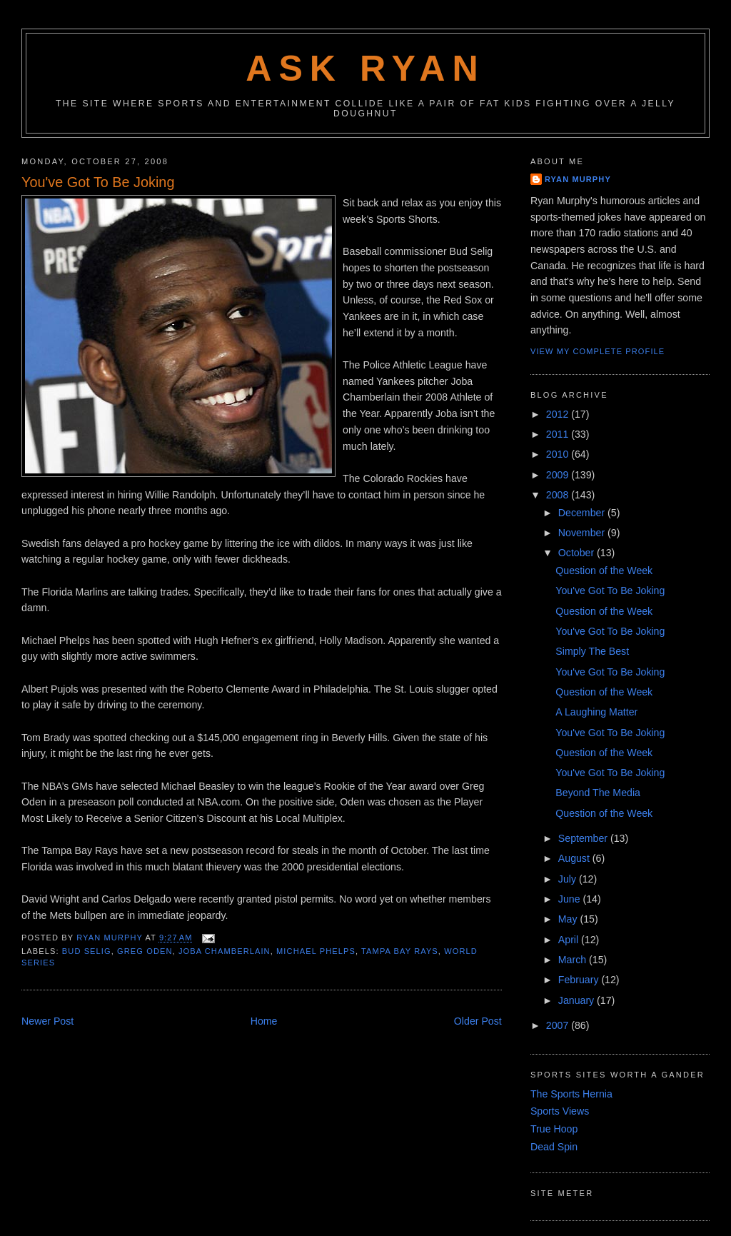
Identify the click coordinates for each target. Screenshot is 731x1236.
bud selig (86, 951)
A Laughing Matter (596, 712)
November (583, 532)
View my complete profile (597, 351)
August (575, 858)
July (568, 879)
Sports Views (559, 1111)
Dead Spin (554, 1146)
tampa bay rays (399, 951)
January (577, 1000)
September (584, 838)
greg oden (144, 951)
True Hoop (554, 1129)
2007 (558, 1025)
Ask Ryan (365, 69)
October (577, 552)
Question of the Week (603, 570)
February (580, 979)
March (573, 959)
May (569, 919)
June (570, 899)
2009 (558, 475)
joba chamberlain (224, 951)
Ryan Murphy (578, 179)
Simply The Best (592, 651)
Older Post (478, 1021)
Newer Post (47, 1021)
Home (264, 1021)
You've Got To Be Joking (610, 590)
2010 (558, 454)
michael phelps (316, 951)
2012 (558, 414)
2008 (558, 495)
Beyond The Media (597, 792)
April (569, 939)
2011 (558, 434)
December (583, 512)
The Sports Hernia (571, 1094)
